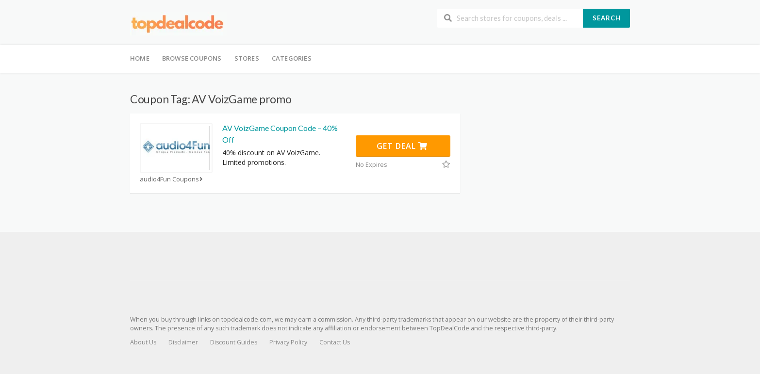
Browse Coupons (192, 58)
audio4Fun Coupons (172, 179)
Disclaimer (183, 342)
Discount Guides (233, 342)
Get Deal (402, 146)
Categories (292, 58)
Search (607, 18)
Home (139, 58)
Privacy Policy (288, 342)
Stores (246, 58)
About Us (143, 342)
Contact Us (334, 342)
